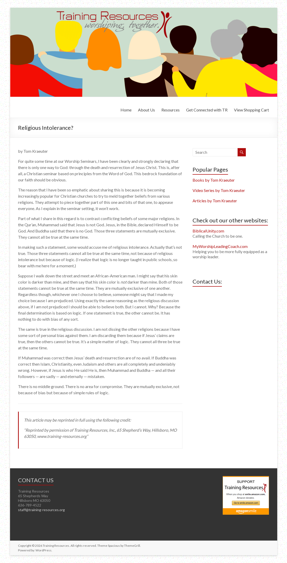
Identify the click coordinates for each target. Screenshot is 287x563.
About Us (146, 109)
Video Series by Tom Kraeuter (219, 190)
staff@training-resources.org (41, 510)
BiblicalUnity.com (208, 230)
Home (126, 109)
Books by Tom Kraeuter (214, 180)
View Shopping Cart (251, 109)
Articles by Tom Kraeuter (215, 200)
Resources (170, 109)
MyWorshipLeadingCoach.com (220, 246)
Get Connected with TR (207, 109)
